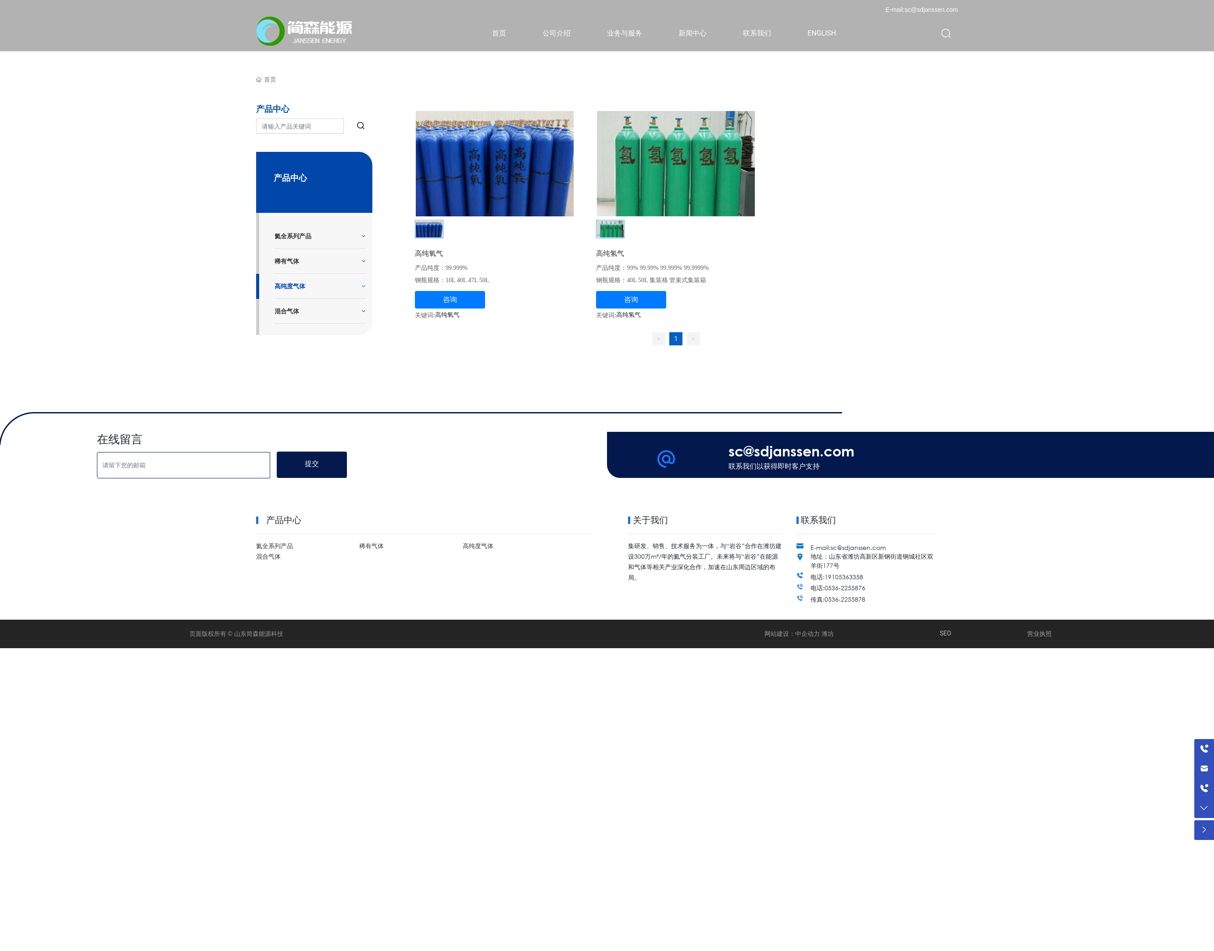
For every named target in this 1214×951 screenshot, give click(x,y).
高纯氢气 (610, 253)
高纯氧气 (429, 253)
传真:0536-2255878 (838, 599)
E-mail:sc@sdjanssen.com (922, 9)
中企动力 (807, 634)
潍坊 (827, 634)
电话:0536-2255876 (838, 588)
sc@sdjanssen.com (791, 450)
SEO (945, 633)
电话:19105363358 (837, 577)
